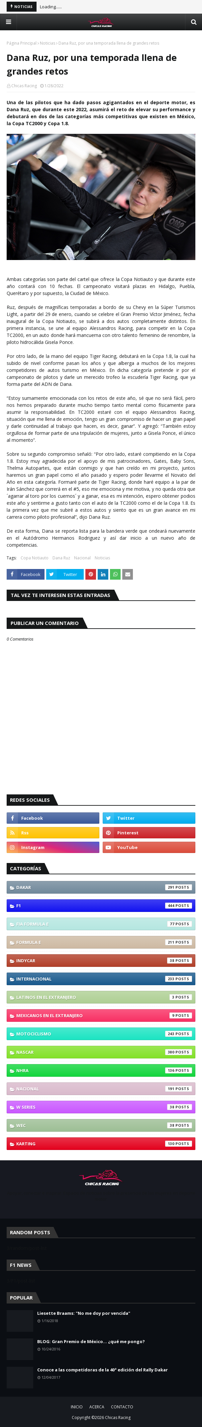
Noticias (47, 43)
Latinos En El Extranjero (104, 997)
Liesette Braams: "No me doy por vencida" (83, 1313)
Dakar (104, 887)
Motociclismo (104, 1034)
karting (104, 1144)
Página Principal (22, 43)
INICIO (77, 1407)
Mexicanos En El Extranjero (104, 1015)
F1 (104, 906)
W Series (104, 1107)
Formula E (104, 942)
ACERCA (96, 1407)
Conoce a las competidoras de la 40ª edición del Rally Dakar (102, 1370)
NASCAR (104, 1052)
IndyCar (104, 961)
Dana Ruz (61, 558)
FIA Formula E (104, 924)
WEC (104, 1125)
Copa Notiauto (35, 558)
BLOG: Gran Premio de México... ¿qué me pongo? (91, 1341)
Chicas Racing (24, 86)
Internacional (104, 979)
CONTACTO (122, 1407)
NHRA (104, 1070)
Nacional (82, 558)
